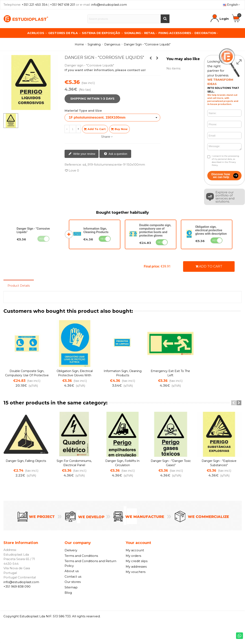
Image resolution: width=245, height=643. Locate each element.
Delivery (71, 550)
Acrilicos (36, 33)
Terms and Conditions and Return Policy (90, 563)
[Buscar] (164, 18)
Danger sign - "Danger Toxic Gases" (171, 463)
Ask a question (115, 154)
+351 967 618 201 (62, 5)
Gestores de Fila (63, 33)
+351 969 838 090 (17, 586)
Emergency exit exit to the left (170, 373)
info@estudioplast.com (109, 5)
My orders (133, 556)
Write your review (81, 154)
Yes (41, 238)
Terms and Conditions (81, 556)
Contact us (73, 576)
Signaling (132, 33)
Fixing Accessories (174, 33)
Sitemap (71, 587)
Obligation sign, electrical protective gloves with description (211, 230)
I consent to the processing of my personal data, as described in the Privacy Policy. (225, 160)
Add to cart (209, 266)
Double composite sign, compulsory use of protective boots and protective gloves (155, 230)
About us (72, 571)
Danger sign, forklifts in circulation (122, 463)
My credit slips (136, 561)
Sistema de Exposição (101, 33)
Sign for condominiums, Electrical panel (74, 463)
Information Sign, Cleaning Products (95, 230)
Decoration (205, 33)
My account (135, 550)
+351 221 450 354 (34, 5)
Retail (149, 33)
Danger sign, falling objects (26, 461)
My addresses (136, 566)
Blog (68, 593)
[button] (233, 402)
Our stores (73, 582)
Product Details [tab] (19, 285)
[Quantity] (72, 129)
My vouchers (135, 572)
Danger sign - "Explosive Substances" (219, 463)
